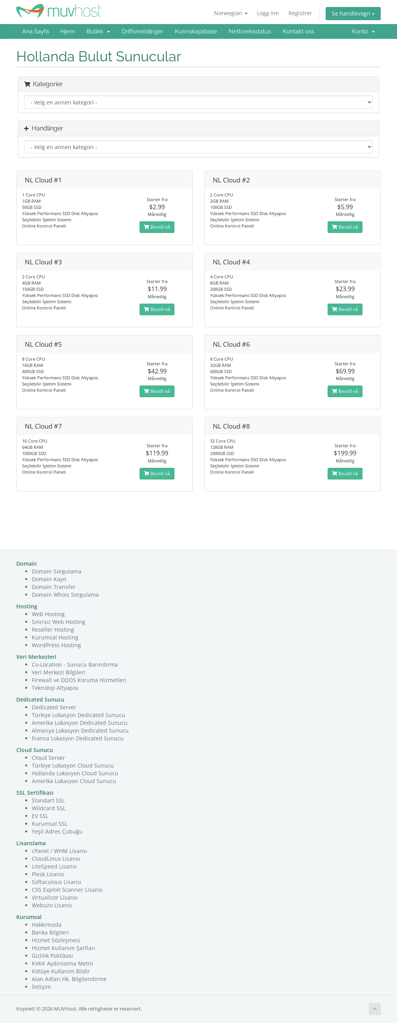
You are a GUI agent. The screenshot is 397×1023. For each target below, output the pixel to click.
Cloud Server (48, 757)
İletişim (41, 986)
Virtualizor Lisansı (55, 897)
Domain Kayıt (49, 579)
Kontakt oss (298, 31)
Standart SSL (48, 800)
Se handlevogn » (353, 13)
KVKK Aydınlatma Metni (62, 963)
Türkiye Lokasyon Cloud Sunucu (73, 765)
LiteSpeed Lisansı (54, 866)
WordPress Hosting (56, 645)
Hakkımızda (47, 924)
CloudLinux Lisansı (56, 858)
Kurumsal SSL (49, 823)
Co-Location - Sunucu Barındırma (75, 664)
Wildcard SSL (49, 808)
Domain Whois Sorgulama (65, 594)
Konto (363, 31)
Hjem (67, 31)
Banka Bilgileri (50, 932)
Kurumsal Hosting (55, 637)
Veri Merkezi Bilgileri (58, 672)
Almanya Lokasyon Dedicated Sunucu (80, 730)
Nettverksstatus (250, 31)
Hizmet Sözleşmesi (56, 940)
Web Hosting (48, 614)
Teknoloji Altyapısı (55, 687)
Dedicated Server (54, 707)
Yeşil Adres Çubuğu (57, 831)
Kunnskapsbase (196, 31)
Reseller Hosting (53, 629)
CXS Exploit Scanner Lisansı (67, 889)
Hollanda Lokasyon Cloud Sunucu (75, 773)
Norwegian (231, 13)
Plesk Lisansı (48, 874)
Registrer (300, 13)
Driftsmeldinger (142, 31)
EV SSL (40, 816)
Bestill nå (157, 227)
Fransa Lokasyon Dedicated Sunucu (78, 738)
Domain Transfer (54, 587)
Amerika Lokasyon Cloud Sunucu (74, 781)
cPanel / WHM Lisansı (59, 851)
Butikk (98, 31)
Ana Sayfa (35, 31)
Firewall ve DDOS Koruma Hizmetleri (79, 680)
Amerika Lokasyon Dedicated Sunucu (80, 722)
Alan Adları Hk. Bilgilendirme (69, 979)
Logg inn (268, 13)
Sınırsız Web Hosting (58, 621)
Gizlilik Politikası (52, 955)
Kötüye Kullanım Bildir (61, 971)
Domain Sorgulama (56, 571)
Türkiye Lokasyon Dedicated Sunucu (78, 715)
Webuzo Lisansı (52, 905)
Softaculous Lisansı (56, 882)
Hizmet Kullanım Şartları (63, 948)
